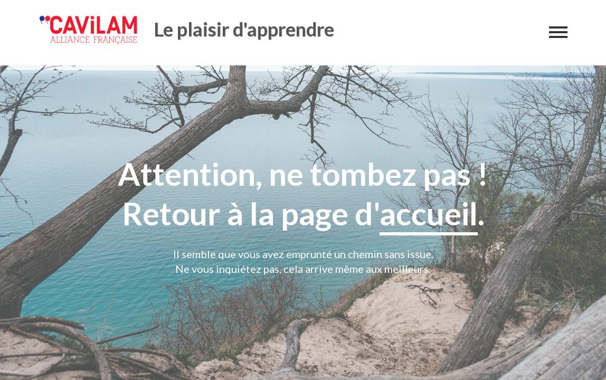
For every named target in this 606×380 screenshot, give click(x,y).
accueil (429, 213)
